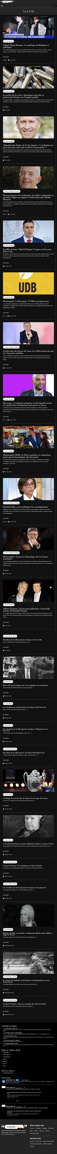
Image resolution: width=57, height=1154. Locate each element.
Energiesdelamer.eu (8, 1074)
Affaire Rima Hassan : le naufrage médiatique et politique (27, 46)
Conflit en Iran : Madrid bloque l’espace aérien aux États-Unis (28, 250)
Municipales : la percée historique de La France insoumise (26, 559)
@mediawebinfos (19, 1089)
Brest (4, 1067)
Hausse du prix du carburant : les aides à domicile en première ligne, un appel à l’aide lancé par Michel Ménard (28, 197)
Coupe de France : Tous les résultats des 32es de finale (24, 1005)
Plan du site (38, 1143)
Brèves (10, 637)
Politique (11, 41)
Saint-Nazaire (6, 1058)
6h (25, 1089)
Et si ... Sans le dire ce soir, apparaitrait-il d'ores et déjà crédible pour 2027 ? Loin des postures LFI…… (27, 1035)
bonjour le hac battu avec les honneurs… (13, 1043)
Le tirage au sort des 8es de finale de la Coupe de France (25, 800)
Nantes (5, 1063)
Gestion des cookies (48, 1143)
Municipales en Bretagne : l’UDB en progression (26, 301)
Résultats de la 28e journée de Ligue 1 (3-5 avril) (22, 641)
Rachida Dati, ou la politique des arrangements (26, 508)
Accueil (32, 1143)
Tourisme (41, 1132)
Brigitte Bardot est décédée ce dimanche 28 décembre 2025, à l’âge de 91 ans (27, 936)
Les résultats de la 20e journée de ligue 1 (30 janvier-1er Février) (25, 732)
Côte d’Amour (6, 1056)
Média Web (6, 1054)
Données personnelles (36, 1145)
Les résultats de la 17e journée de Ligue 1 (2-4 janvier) (24, 889)
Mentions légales (47, 1145)
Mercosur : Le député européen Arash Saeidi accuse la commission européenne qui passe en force (26, 405)
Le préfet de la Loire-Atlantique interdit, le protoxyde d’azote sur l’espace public (24, 96)
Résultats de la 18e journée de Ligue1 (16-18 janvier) (23, 754)
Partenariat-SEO (34, 1135)
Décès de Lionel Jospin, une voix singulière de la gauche (25, 687)
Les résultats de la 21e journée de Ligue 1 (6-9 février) (24, 709)
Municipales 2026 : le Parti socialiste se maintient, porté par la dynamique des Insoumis (27, 457)
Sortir (31, 1132)
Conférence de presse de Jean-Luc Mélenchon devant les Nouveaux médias (25, 352)
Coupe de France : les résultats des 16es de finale (22, 867)
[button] (2, 6)
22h (25, 1108)
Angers (5, 1061)
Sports (14, 637)
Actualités (11, 91)
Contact (32, 1148)
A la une (6, 41)
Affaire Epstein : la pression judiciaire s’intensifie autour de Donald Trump (27, 611)
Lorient (5, 1065)
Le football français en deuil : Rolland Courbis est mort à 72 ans (28, 845)
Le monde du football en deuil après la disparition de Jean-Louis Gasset (26, 983)
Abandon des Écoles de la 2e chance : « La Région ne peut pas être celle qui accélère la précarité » (27, 146)
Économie (17, 191)
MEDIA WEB (9, 1089)
